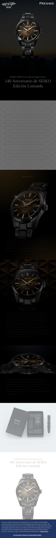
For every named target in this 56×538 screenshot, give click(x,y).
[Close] (53, 522)
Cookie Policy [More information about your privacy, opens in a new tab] (44, 531)
